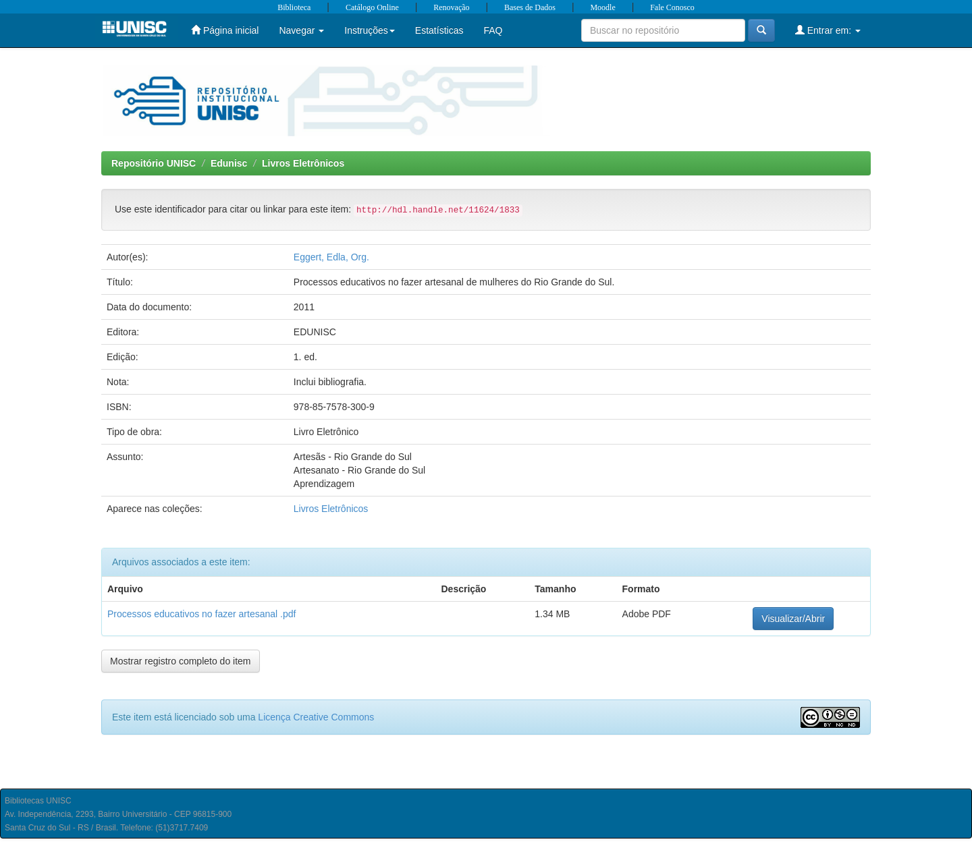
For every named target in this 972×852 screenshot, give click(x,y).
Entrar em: (828, 30)
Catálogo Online (372, 7)
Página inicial (225, 30)
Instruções (369, 30)
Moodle (602, 7)
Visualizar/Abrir (793, 618)
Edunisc (229, 163)
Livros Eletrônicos (303, 163)
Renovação (451, 7)
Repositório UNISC (153, 163)
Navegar (301, 30)
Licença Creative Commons (316, 717)
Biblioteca (293, 7)
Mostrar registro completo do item (180, 661)
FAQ (492, 30)
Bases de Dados (530, 7)
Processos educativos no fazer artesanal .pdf (201, 613)
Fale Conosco (672, 7)
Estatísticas (439, 30)
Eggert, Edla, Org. (331, 257)
